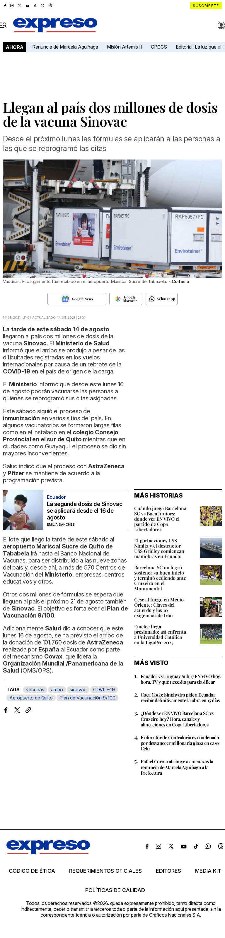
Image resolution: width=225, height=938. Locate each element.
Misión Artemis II (124, 47)
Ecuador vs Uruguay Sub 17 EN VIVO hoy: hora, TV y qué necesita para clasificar (181, 679)
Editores (168, 871)
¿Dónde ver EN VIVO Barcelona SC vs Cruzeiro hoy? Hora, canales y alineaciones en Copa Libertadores (177, 718)
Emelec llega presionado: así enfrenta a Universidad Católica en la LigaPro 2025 (160, 634)
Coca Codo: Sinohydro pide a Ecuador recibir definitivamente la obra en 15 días (180, 697)
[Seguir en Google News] (76, 299)
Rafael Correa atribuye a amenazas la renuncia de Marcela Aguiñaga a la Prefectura (177, 767)
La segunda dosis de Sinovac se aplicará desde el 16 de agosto (84, 511)
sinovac (78, 689)
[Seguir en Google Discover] (125, 299)
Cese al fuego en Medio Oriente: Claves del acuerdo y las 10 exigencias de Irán (159, 607)
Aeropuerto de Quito (31, 698)
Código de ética (32, 871)
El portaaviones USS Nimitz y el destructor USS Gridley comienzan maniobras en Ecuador (159, 548)
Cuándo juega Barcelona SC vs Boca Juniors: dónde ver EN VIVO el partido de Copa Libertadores (160, 518)
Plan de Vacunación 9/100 (87, 698)
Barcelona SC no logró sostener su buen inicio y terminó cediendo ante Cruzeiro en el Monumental (160, 577)
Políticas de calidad (115, 890)
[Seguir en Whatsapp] (162, 299)
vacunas (35, 689)
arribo (57, 689)
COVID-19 (104, 689)
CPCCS (159, 47)
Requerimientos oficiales (105, 871)
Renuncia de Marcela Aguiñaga (65, 47)
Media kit (208, 871)
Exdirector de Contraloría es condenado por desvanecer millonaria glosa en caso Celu (180, 743)
